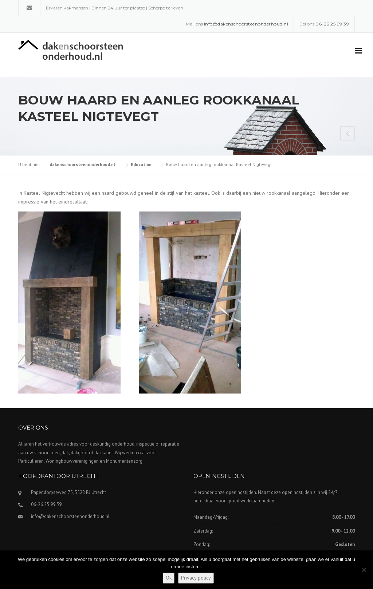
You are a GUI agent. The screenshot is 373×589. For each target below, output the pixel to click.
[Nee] (364, 569)
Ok (169, 577)
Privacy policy (196, 577)
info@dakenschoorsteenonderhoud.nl (70, 516)
